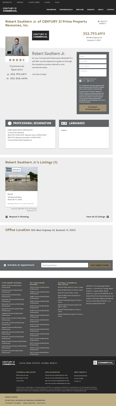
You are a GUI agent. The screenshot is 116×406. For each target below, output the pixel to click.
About (100, 9)
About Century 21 (80, 372)
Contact (110, 9)
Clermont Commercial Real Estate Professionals (12, 351)
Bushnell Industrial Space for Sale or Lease (69, 310)
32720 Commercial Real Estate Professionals (39, 302)
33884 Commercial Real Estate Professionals (39, 297)
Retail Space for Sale (22, 378)
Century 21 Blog (78, 378)
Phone (92, 81)
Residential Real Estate (80, 375)
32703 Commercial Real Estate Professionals (39, 288)
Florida (88, 301)
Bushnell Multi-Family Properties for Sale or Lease (69, 296)
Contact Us (77, 381)
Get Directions (100, 265)
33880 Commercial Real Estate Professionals (39, 293)
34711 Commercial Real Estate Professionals (39, 339)
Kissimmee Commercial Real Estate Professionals (13, 300)
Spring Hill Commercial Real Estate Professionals (12, 309)
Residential (7, 2)
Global (47, 2)
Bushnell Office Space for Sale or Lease (70, 287)
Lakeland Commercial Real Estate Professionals (12, 314)
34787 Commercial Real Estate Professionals (39, 311)
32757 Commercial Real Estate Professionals (39, 344)
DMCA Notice (41, 403)
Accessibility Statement (13, 403)
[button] (17, 217)
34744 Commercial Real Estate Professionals (39, 325)
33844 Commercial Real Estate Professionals (39, 335)
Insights (90, 9)
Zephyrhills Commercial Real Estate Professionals (13, 333)
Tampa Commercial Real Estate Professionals (11, 286)
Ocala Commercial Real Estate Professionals (11, 295)
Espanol (20, 2)
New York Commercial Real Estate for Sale (57, 380)
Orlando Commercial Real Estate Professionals (12, 291)
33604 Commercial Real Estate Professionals (39, 349)
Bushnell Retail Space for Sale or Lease (70, 290)
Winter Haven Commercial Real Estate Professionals (14, 319)
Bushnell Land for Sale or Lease (68, 293)
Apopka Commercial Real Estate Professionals (12, 328)
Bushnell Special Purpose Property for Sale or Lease (70, 306)
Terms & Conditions (29, 403)
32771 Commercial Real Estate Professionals (39, 353)
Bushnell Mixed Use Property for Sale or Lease (70, 315)
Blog (57, 2)
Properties (51, 9)
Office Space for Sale (22, 375)
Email (84, 81)
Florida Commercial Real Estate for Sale (56, 375)
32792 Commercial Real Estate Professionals (39, 321)
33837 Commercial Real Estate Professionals (39, 316)
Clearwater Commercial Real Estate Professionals (13, 323)
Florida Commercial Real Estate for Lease (56, 378)
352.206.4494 (19, 78)
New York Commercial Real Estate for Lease (57, 383)
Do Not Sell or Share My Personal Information (25, 400)
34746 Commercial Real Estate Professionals (39, 330)
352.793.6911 (94, 33)
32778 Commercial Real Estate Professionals (39, 307)
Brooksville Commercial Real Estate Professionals (13, 305)
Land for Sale (20, 380)
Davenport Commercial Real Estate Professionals (13, 337)
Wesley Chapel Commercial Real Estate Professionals (14, 342)
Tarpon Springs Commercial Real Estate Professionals (14, 347)
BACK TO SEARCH (102, 22)
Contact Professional (93, 108)
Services (80, 9)
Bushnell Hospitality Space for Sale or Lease (70, 301)
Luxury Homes (34, 2)
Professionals (66, 9)
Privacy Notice (11, 397)
